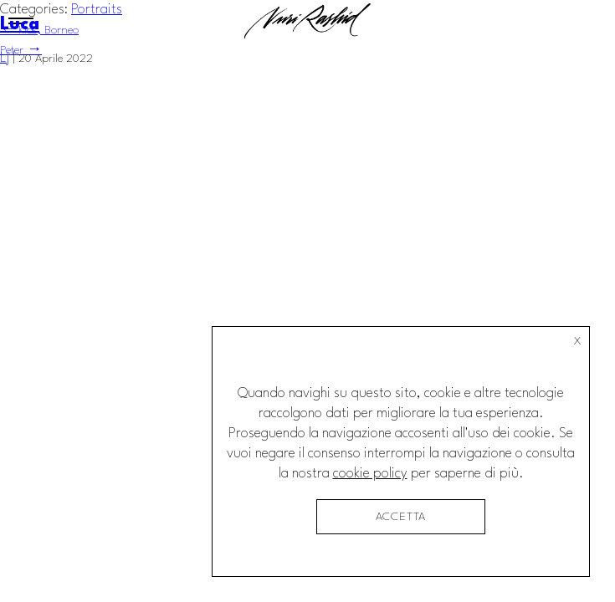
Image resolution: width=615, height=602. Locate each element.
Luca (19, 24)
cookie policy (370, 474)
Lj (4, 58)
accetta (401, 517)
